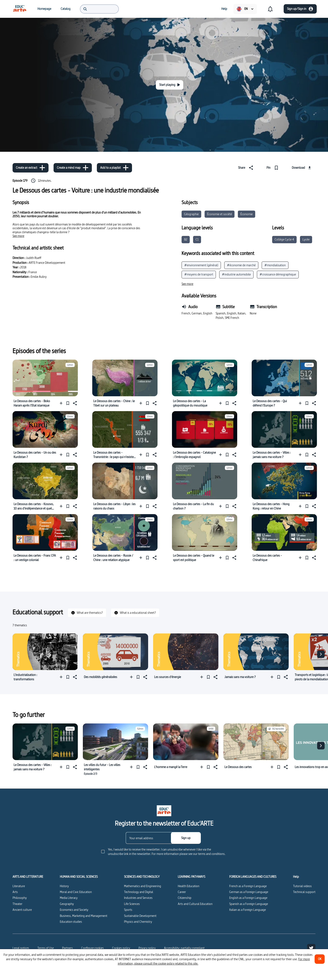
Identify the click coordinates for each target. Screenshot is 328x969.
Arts (15, 892)
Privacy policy (147, 948)
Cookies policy (121, 948)
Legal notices (21, 948)
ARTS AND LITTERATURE (28, 877)
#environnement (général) (201, 265)
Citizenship (184, 898)
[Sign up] (186, 838)
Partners (67, 948)
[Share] (246, 167)
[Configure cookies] (92, 948)
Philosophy (20, 898)
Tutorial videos (302, 886)
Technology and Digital (138, 892)
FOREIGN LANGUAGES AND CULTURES (252, 877)
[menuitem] (19, 9)
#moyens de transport (198, 274)
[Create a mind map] (73, 167)
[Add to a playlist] (114, 167)
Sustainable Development (140, 916)
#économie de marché (241, 265)
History (64, 886)
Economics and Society (74, 909)
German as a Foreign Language (248, 892)
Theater (17, 904)
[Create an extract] (31, 167)
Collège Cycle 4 (284, 239)
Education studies (71, 921)
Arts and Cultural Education (195, 904)
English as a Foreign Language (248, 898)
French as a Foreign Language (248, 886)
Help (296, 877)
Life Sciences (132, 904)
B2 (185, 239)
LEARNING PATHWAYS (191, 877)
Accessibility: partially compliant (184, 948)
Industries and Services (138, 898)
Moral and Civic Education (76, 892)
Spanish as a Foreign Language (248, 904)
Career (182, 892)
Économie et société (219, 214)
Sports (128, 909)
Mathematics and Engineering (142, 886)
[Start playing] (169, 85)
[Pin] (273, 167)
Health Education (188, 886)
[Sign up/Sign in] (300, 9)
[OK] (320, 959)
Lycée (306, 239)
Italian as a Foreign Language (247, 909)
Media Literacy (69, 898)
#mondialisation (275, 265)
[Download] (301, 167)
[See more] (18, 236)
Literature (19, 886)
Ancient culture (22, 909)
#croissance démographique (278, 274)
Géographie (191, 214)
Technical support (304, 892)
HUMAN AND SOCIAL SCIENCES (79, 877)
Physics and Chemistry (138, 921)
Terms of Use (45, 948)
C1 (197, 239)
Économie (246, 214)
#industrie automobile (236, 274)
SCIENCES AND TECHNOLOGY (142, 877)
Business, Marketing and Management (83, 916)
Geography (67, 904)
